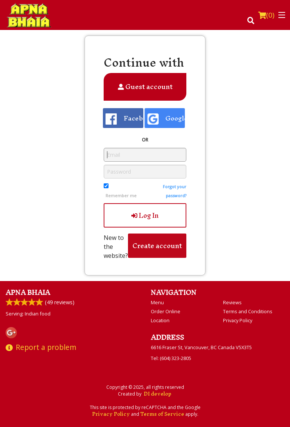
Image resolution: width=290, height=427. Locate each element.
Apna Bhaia (28, 292)
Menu (157, 302)
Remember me (121, 195)
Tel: (171, 358)
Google (166, 118)
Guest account (145, 86)
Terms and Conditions (247, 311)
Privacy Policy (237, 320)
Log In (145, 215)
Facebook (124, 118)
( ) (266, 15)
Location (160, 320)
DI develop (157, 394)
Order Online (165, 311)
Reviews (232, 302)
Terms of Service (162, 414)
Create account (157, 245)
